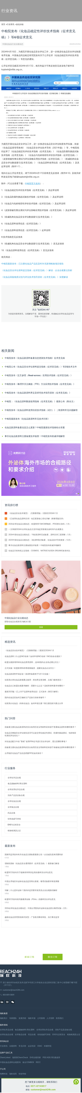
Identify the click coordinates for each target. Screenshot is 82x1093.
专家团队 (13, 1018)
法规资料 (13, 1046)
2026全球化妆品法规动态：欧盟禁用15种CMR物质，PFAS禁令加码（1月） (39, 524)
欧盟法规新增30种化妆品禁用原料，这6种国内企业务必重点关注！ (33, 662)
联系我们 (59, 1018)
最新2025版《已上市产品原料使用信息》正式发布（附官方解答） (32, 692)
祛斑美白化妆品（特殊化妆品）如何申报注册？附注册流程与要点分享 (34, 703)
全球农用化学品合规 (16, 789)
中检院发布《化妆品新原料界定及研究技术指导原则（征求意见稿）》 (38, 393)
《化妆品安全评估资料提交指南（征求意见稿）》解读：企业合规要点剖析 (36, 270)
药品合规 (11, 813)
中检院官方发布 (32, 183)
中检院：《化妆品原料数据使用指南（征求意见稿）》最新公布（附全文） (40, 401)
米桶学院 (47, 1046)
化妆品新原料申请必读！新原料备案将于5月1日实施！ (27, 674)
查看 (41, 627)
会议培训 (31, 1046)
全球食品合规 (13, 807)
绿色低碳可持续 (14, 819)
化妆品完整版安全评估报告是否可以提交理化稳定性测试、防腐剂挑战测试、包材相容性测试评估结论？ (40, 734)
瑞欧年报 (31, 1018)
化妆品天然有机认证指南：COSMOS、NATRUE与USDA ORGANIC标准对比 (39, 551)
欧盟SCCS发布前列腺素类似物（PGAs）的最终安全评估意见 (30, 899)
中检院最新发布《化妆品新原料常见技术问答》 (27, 419)
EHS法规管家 (35, 1057)
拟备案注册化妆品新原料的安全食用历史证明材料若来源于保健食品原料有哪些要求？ (40, 747)
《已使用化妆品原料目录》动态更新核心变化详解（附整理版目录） (36, 519)
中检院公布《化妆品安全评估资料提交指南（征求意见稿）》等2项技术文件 (41, 366)
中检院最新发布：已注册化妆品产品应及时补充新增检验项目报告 (32, 263)
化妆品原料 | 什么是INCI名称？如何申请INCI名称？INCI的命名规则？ (33, 656)
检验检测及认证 (14, 831)
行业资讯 (10, 24)
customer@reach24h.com (43, 1089)
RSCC (38, 1062)
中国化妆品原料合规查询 (10, 1062)
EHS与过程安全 (14, 825)
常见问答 (22, 1046)
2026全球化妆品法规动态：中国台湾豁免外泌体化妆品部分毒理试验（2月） (36, 908)
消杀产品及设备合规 (16, 795)
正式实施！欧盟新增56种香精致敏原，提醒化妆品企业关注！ (30, 668)
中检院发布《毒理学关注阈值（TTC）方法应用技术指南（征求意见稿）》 (40, 384)
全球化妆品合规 (14, 801)
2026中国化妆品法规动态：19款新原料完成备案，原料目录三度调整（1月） (40, 535)
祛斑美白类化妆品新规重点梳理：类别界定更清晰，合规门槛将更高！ (34, 680)
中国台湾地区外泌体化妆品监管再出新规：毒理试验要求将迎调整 (32, 881)
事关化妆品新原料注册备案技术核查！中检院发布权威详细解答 (35, 436)
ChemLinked (5, 1057)
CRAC (39, 1046)
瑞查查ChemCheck (20, 1057)
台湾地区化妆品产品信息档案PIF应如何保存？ (24, 753)
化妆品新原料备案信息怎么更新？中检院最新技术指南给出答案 (35, 427)
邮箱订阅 (29, 957)
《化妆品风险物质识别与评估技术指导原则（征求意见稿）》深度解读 (34, 277)
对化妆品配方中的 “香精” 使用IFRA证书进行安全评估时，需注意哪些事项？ (36, 741)
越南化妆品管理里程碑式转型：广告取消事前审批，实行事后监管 (32, 917)
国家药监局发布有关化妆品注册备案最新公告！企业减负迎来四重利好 (34, 854)
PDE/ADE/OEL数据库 (51, 1057)
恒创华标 (22, 1074)
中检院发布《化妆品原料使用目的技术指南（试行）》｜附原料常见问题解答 (41, 410)
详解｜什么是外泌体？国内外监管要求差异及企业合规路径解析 (31, 890)
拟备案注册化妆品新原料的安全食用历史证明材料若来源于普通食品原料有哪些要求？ (40, 727)
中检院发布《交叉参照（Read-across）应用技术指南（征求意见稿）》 (39, 375)
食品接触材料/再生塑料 (17, 783)
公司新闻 (41, 1018)
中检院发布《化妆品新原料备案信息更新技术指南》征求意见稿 (35, 358)
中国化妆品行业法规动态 (12, 44)
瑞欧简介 (4, 1018)
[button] (76, 493)
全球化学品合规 (14, 778)
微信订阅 (52, 957)
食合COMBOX (28, 1062)
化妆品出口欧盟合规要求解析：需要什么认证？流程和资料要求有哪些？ (35, 686)
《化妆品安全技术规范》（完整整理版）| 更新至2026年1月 (33, 513)
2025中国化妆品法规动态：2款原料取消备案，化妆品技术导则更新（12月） (40, 540)
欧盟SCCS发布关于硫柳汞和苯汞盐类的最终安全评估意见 (29, 872)
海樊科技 (4, 1074)
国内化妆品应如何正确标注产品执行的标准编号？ (25, 697)
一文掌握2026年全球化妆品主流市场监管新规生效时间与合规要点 (35, 529)
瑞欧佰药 (13, 1074)
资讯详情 (19, 24)
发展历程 (22, 1018)
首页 (3, 24)
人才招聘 (50, 1018)
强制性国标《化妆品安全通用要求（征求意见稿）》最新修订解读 (32, 863)
